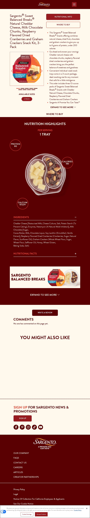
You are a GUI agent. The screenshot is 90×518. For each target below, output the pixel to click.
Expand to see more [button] (63, 107)
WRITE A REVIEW (45, 312)
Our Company (21, 453)
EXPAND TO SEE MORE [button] (45, 295)
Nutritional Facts (25, 253)
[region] (45, 511)
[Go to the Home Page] (44, 4)
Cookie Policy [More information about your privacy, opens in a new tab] (77, 510)
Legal (15, 494)
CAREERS (18, 467)
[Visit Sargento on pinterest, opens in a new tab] (22, 426)
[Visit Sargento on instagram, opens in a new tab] (28, 426)
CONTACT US (19, 462)
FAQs (16, 457)
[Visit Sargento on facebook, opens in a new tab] (16, 426)
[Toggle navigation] (74, 4)
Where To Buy (63, 24)
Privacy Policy (19, 489)
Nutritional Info (63, 17)
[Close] (87, 508)
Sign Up (22, 418)
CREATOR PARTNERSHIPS (26, 477)
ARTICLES (18, 472)
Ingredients (21, 217)
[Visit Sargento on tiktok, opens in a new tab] (34, 426)
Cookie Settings (27, 514)
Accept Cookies (41, 514)
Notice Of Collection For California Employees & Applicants (38, 498)
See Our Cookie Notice (23, 503)
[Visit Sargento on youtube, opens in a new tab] (40, 426)
